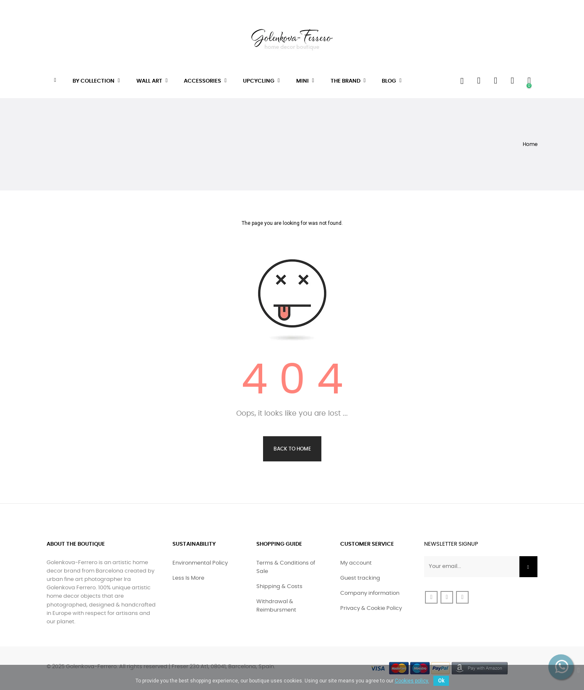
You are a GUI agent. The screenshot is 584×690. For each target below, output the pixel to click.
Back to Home (292, 448)
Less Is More (188, 578)
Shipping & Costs (279, 586)
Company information (369, 593)
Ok (441, 681)
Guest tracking (360, 578)
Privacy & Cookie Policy (371, 608)
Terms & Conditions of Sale (285, 567)
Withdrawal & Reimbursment (276, 606)
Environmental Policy (200, 563)
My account (356, 563)
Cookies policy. (412, 681)
